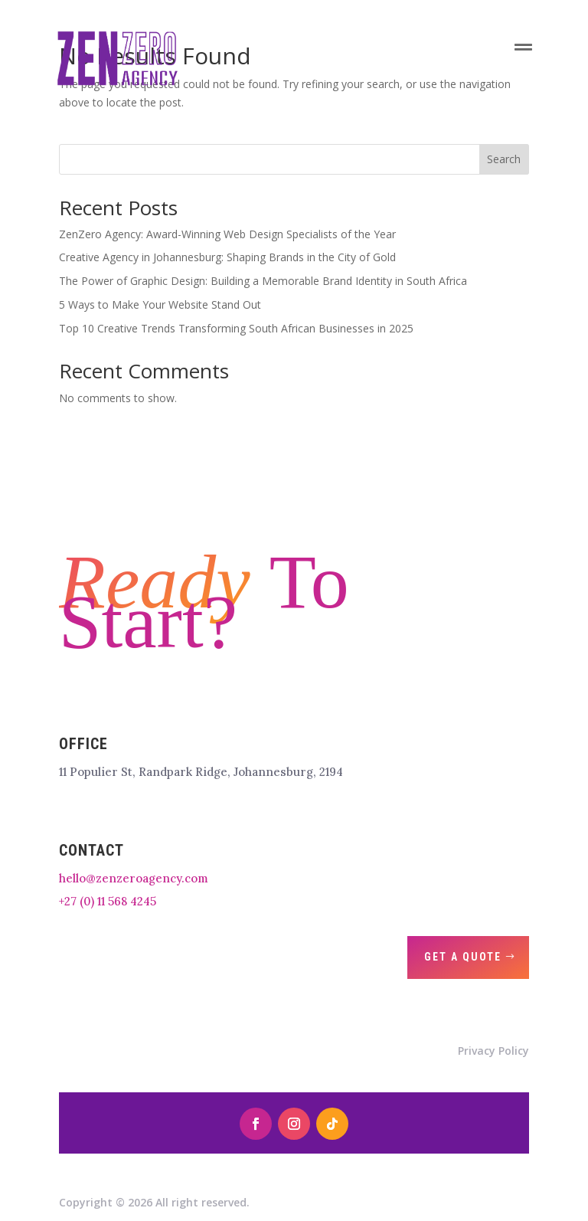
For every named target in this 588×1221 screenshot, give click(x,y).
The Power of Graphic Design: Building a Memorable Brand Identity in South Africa (263, 280)
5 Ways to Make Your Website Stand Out (160, 304)
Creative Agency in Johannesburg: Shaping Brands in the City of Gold (227, 257)
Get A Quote (462, 957)
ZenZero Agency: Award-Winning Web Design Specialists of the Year (227, 234)
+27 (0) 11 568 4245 (107, 901)
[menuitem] (191, 47)
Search (504, 159)
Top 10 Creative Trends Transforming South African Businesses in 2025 (236, 328)
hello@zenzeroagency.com (133, 878)
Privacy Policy (493, 1050)
